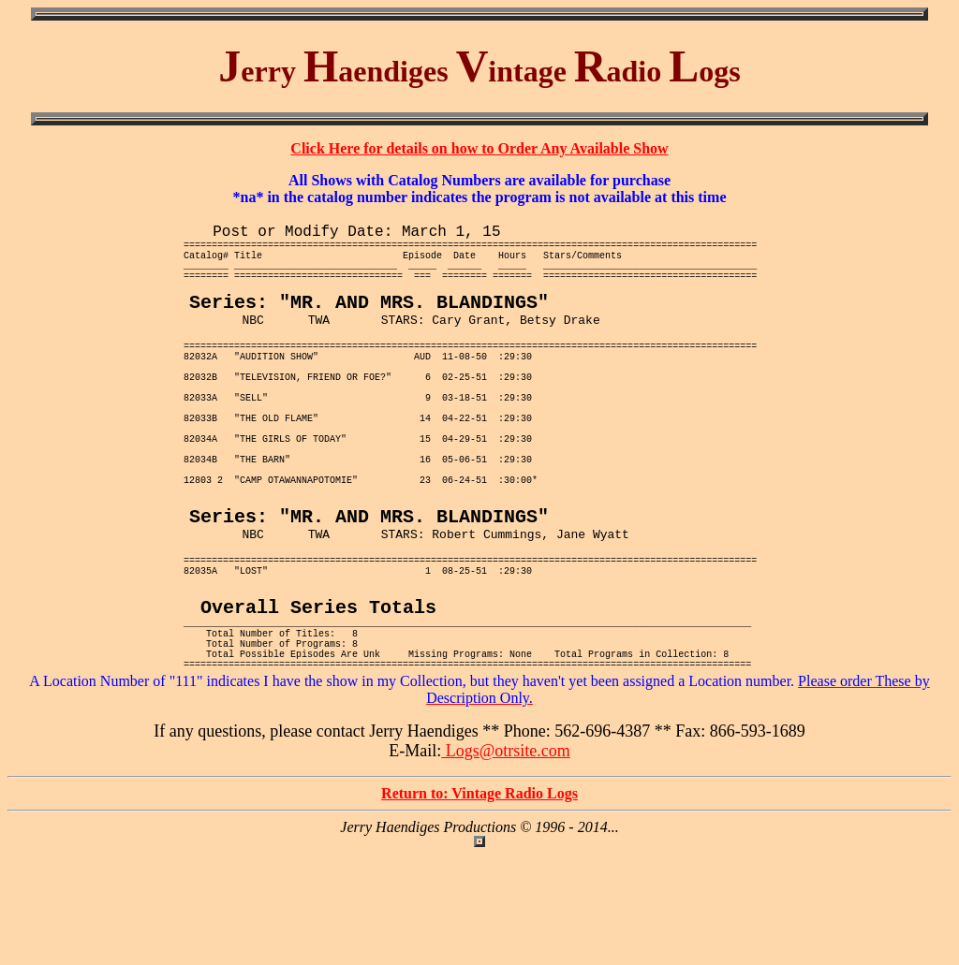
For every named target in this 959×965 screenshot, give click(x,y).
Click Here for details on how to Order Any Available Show (479, 148)
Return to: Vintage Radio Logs (479, 904)
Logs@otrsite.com (505, 861)
